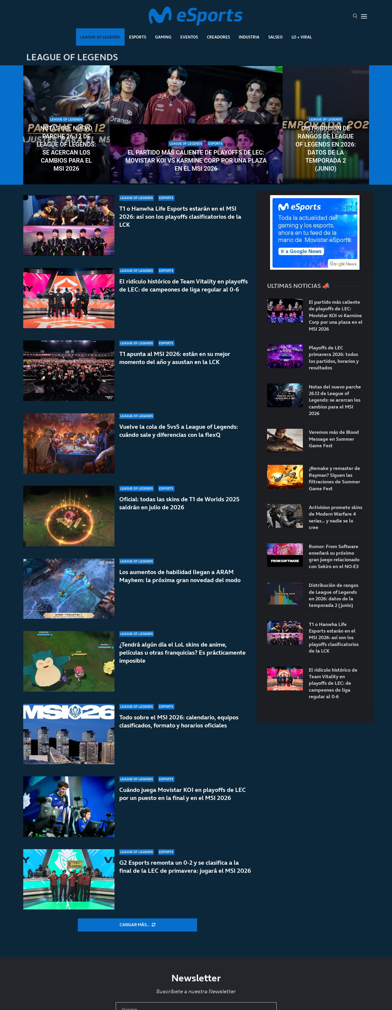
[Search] (355, 16)
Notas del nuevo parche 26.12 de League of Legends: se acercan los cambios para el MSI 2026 (66, 148)
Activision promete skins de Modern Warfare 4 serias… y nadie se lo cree (335, 517)
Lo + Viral (302, 37)
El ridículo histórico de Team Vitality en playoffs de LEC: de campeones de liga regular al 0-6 (183, 285)
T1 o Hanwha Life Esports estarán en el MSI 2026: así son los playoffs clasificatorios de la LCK (180, 216)
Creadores (218, 37)
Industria (249, 37)
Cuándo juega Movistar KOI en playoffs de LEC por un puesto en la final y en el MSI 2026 (182, 799)
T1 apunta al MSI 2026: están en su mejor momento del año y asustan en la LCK (174, 358)
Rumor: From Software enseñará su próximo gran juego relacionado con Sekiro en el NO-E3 (334, 556)
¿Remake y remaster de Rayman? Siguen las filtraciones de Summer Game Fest (334, 478)
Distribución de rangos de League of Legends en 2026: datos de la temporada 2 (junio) (325, 148)
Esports (137, 37)
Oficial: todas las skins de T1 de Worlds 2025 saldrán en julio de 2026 (179, 505)
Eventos (189, 37)
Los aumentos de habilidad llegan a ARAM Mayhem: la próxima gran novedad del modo (180, 586)
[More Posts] (137, 925)
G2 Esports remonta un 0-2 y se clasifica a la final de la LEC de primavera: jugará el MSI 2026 (185, 866)
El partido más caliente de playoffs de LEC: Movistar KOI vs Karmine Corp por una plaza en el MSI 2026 (196, 160)
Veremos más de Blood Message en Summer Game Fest (334, 439)
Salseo (275, 37)
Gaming (163, 37)
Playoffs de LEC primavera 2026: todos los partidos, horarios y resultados (334, 357)
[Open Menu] (364, 16)
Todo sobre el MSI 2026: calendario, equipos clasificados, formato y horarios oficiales (178, 727)
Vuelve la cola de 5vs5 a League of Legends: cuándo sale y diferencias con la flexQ (178, 430)
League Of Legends (100, 37)
